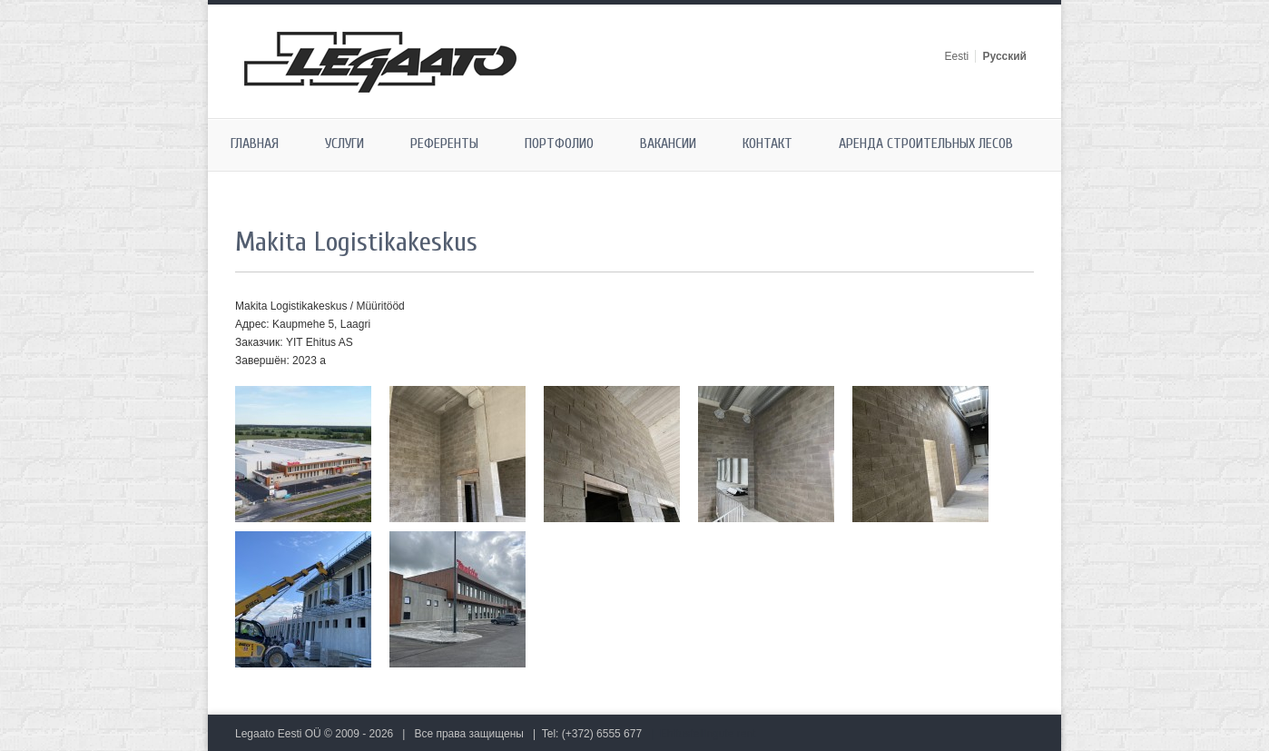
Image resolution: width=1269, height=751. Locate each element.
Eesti (956, 56)
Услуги (344, 143)
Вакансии (668, 143)
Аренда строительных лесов (926, 143)
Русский (1005, 56)
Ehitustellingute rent (707, 733)
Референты (444, 143)
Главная (255, 143)
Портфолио (559, 143)
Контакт (767, 143)
